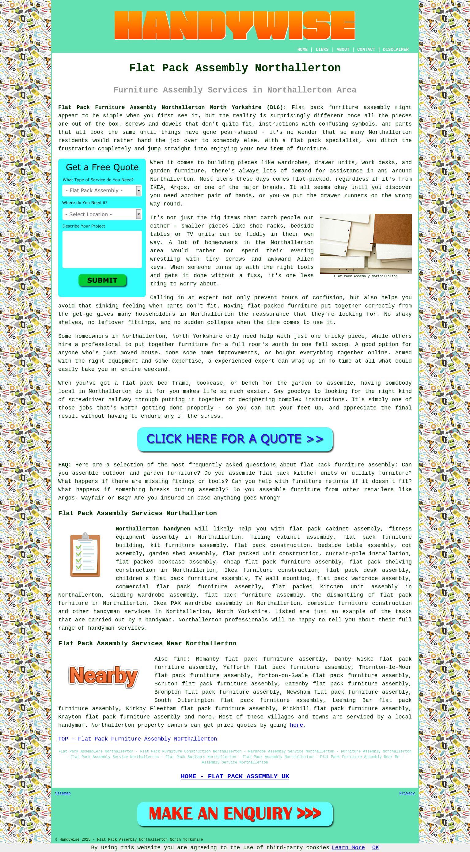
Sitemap (62, 793)
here (296, 725)
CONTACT (366, 49)
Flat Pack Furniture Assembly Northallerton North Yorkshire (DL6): (172, 107)
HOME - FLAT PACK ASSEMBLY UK (235, 776)
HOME (303, 49)
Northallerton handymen (153, 529)
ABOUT (343, 49)
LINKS (322, 49)
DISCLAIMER (396, 49)
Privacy (407, 793)
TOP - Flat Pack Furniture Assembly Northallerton (137, 739)
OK (375, 848)
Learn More (348, 848)
